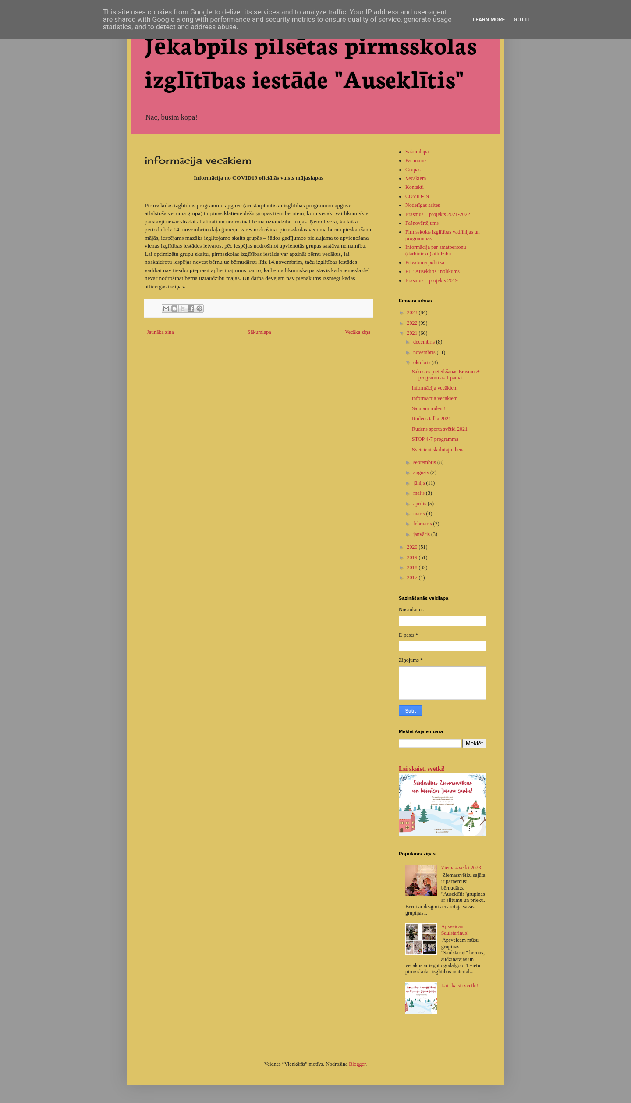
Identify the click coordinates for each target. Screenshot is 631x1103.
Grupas (413, 170)
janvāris (422, 534)
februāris (423, 524)
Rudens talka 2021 (431, 418)
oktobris (422, 362)
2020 (413, 547)
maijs (419, 493)
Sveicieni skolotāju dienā (438, 450)
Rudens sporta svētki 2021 (440, 429)
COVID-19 (417, 196)
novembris (425, 352)
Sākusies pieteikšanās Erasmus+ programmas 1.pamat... (446, 375)
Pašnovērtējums (422, 223)
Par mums (415, 160)
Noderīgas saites (422, 205)
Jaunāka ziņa (160, 332)
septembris (425, 462)
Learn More (489, 20)
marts (419, 514)
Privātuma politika (424, 262)
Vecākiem (415, 178)
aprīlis (420, 503)
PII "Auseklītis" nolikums (432, 271)
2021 (413, 333)
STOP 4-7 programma (435, 439)
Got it (522, 20)
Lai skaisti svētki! (422, 768)
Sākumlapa (259, 332)
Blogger (357, 1064)
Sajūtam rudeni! (429, 408)
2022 (413, 323)
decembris (424, 342)
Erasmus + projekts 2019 (431, 280)
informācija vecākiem (434, 388)
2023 (413, 312)
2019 (413, 557)
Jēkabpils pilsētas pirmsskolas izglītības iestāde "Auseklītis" (311, 60)
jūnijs (419, 483)
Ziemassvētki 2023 (461, 868)
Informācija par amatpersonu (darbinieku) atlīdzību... (435, 250)
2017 (413, 578)
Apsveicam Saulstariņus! (455, 929)
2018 (413, 567)
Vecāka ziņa (357, 332)
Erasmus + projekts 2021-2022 (437, 214)
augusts (421, 472)
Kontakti (414, 187)
